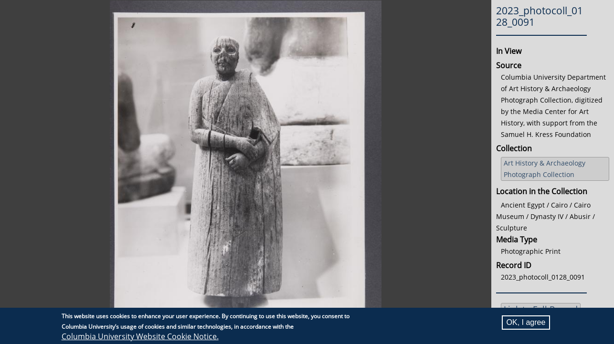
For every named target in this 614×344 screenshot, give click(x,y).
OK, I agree (526, 322)
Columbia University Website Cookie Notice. (140, 336)
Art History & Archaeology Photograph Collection (544, 168)
